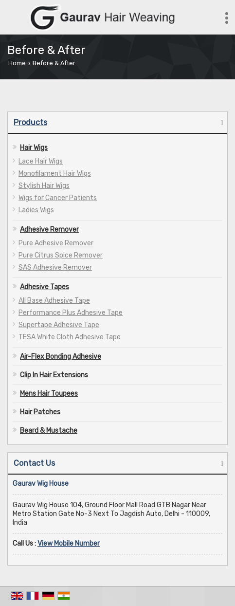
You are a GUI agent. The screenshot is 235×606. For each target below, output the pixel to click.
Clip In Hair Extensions (54, 375)
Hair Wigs (34, 148)
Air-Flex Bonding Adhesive (60, 356)
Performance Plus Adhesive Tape (70, 313)
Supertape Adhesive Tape (58, 325)
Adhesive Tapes (44, 287)
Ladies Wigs (36, 210)
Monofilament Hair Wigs (54, 173)
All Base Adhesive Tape (54, 300)
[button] (68, 543)
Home (17, 63)
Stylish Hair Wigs (44, 186)
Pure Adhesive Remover (55, 243)
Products (30, 122)
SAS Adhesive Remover (55, 267)
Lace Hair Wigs (40, 161)
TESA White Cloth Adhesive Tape (69, 337)
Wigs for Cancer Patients (57, 198)
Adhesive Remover (49, 229)
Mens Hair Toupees (49, 393)
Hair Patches (40, 412)
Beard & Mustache (48, 430)
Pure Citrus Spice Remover (60, 255)
